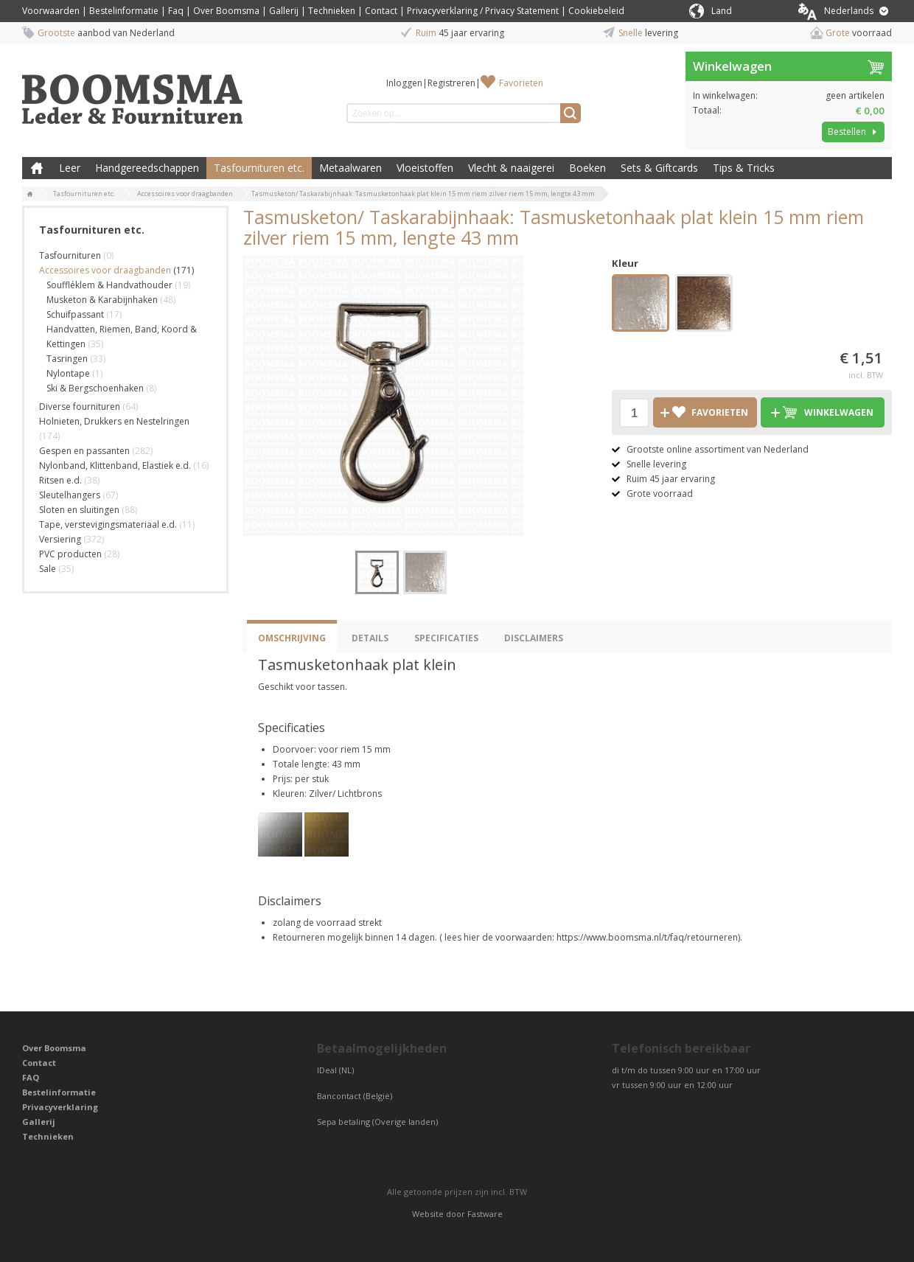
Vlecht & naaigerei (511, 168)
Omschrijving (292, 638)
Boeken (587, 168)
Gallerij (284, 10)
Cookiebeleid (596, 10)
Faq (176, 10)
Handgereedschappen (147, 168)
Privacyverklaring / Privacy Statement (483, 10)
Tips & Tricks (744, 168)
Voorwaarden (51, 10)
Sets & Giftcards (659, 168)
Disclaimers (533, 638)
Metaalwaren (350, 168)
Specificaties (446, 638)
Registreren (451, 83)
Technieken (331, 10)
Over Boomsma (226, 10)
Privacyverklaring (60, 1106)
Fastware (485, 1213)
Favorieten (521, 83)
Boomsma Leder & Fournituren (37, 168)
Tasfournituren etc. (259, 168)
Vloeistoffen (425, 168)
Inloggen (404, 83)
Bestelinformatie (123, 10)
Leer (69, 168)
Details (370, 638)
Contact (381, 10)
